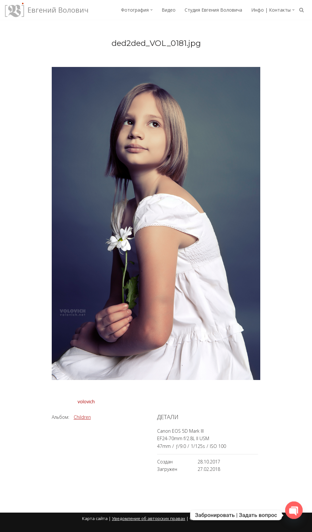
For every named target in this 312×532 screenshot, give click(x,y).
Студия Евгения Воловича (213, 10)
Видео (169, 10)
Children (82, 417)
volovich (86, 401)
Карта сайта (95, 518)
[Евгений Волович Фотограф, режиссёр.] (47, 10)
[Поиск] (301, 9)
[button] (151, 10)
